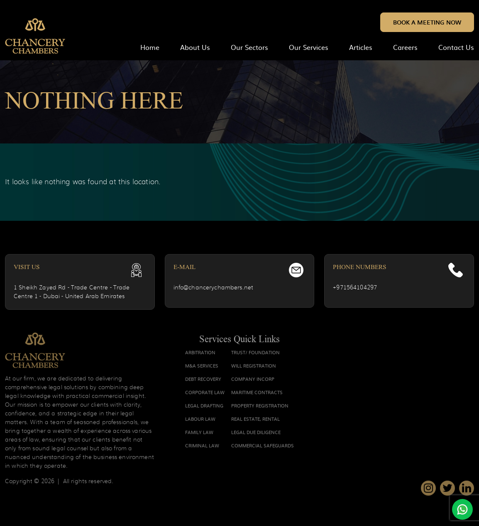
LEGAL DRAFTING (204, 407)
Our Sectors (249, 47)
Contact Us (456, 47)
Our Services (308, 47)
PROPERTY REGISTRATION (259, 407)
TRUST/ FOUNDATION (255, 354)
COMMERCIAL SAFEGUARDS (262, 447)
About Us (195, 47)
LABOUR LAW (200, 420)
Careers (405, 47)
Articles (360, 47)
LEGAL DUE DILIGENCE (256, 433)
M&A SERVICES (201, 367)
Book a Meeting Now (427, 22)
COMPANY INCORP (252, 380)
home (149, 47)
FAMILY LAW (199, 433)
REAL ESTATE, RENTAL (255, 420)
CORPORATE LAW (205, 393)
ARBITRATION (200, 354)
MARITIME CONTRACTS (257, 393)
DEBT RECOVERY (203, 380)
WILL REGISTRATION (253, 367)
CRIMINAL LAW (202, 447)
